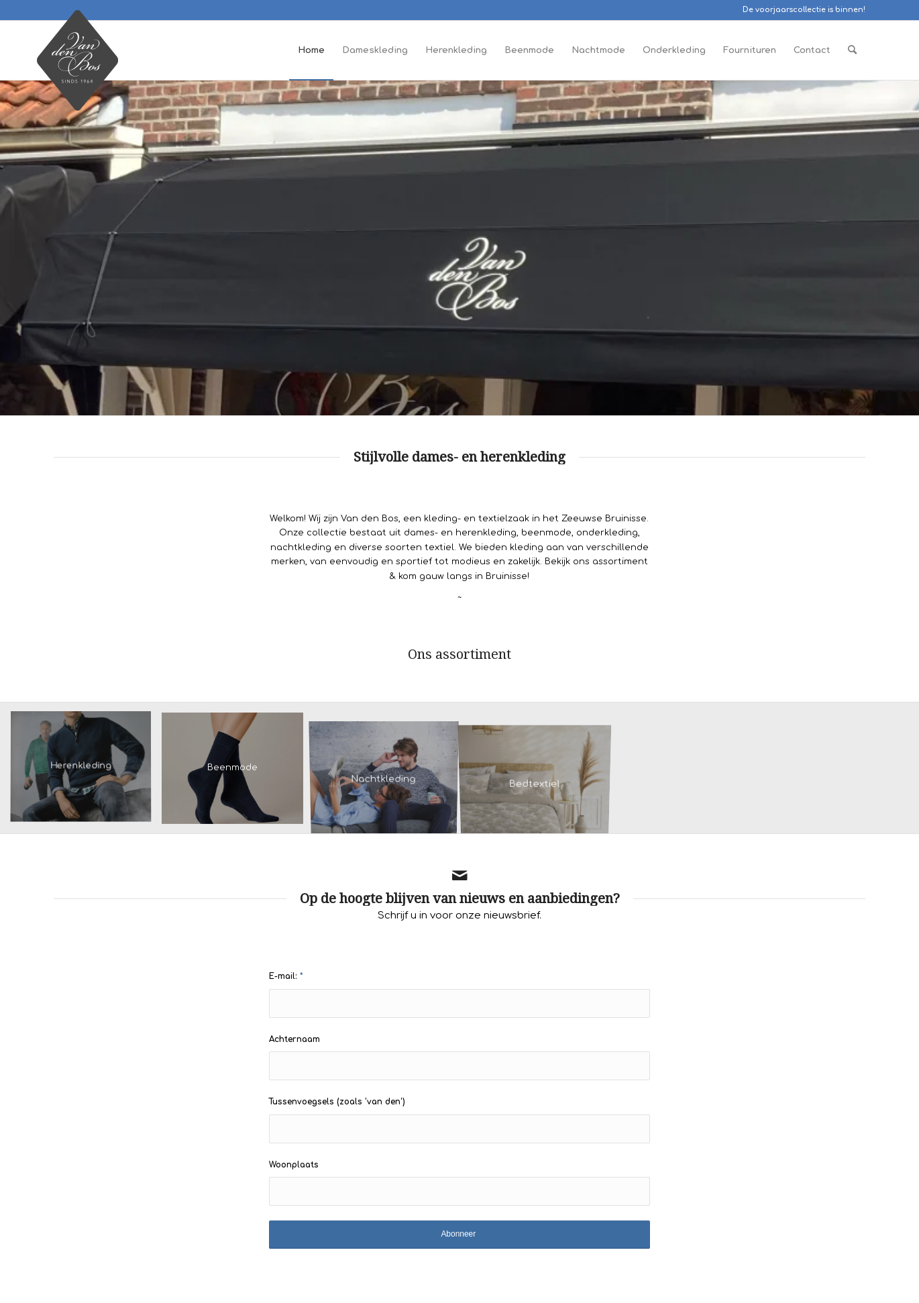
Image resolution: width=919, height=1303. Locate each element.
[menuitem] (311, 50)
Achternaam (294, 1039)
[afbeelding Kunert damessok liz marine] (237, 773)
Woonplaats (294, 1164)
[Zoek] (852, 50)
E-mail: (286, 976)
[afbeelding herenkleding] (86, 773)
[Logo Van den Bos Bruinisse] (77, 67)
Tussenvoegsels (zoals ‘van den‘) (337, 1101)
